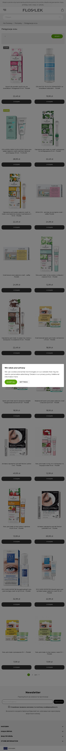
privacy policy (45, 374)
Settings (24, 382)
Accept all (11, 382)
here (16, 377)
